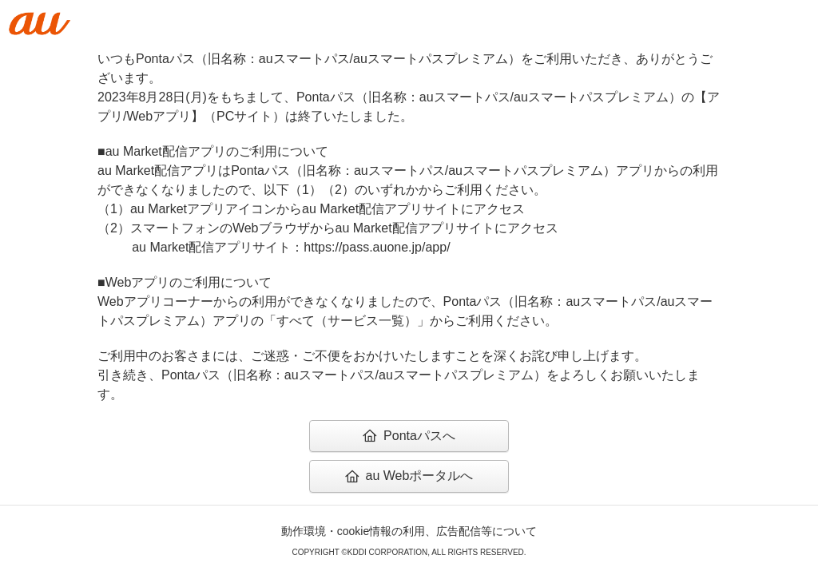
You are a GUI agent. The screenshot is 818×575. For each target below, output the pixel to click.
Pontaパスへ (409, 435)
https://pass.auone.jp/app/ (377, 247)
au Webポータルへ (409, 475)
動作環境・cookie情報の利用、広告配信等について (409, 531)
